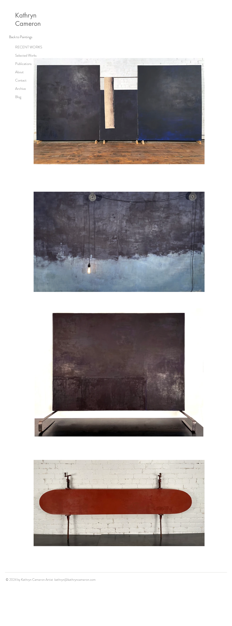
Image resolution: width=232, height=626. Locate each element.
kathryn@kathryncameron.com (75, 579)
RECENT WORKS (27, 47)
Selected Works (26, 55)
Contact (21, 80)
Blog (18, 97)
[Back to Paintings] (20, 37)
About (19, 72)
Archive (20, 88)
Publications (23, 63)
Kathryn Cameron (28, 19)
